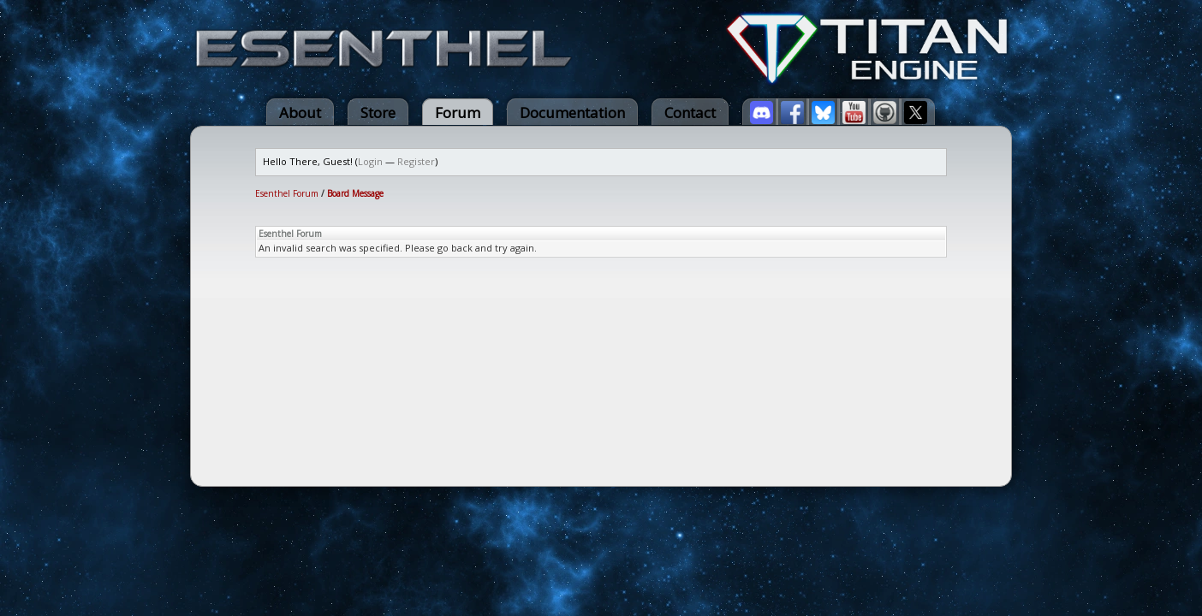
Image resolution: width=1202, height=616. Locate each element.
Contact (690, 112)
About (300, 112)
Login (370, 161)
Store (378, 112)
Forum (457, 112)
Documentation (572, 112)
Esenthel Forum (286, 193)
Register (416, 161)
